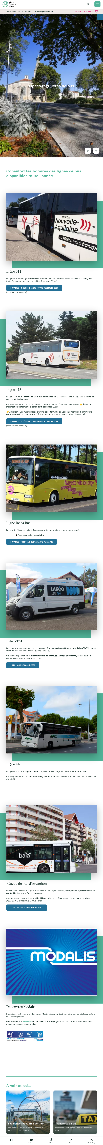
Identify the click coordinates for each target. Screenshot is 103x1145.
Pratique (28, 11)
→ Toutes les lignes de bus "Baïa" (26, 908)
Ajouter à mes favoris (86, 11)
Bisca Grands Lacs (13, 11)
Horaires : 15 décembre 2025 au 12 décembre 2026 (34, 288)
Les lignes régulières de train (26, 1123)
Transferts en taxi (66, 1123)
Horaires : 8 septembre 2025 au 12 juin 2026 (31, 542)
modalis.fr (27, 1021)
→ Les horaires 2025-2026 (22, 665)
